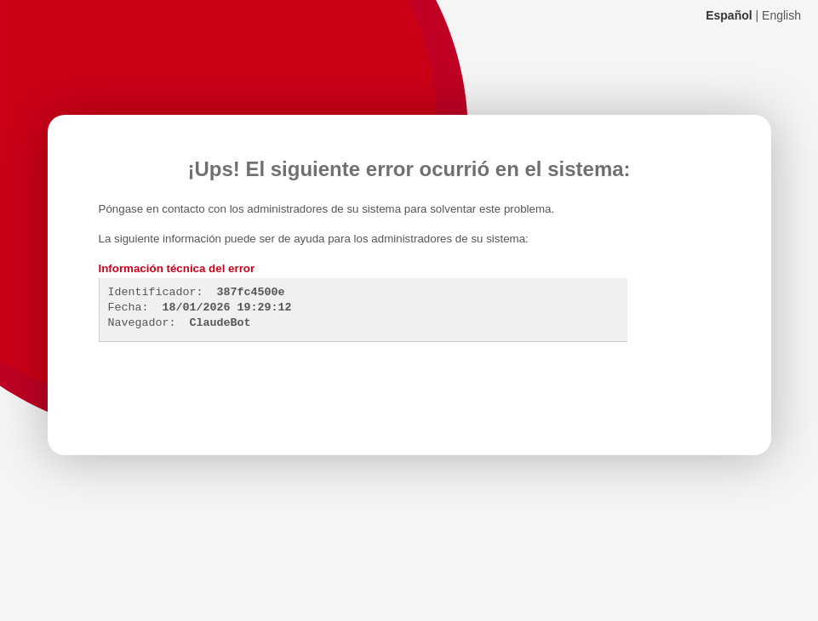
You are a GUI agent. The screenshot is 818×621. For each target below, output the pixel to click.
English (781, 15)
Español (729, 15)
